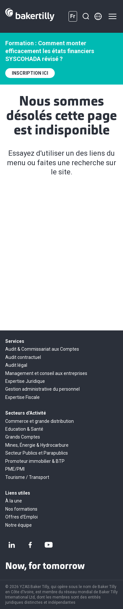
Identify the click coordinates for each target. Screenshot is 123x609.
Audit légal (16, 365)
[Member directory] (98, 16)
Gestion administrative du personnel (42, 389)
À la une (13, 500)
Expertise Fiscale (22, 397)
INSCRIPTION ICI (30, 73)
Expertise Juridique (25, 381)
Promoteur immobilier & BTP (35, 461)
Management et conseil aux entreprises (46, 373)
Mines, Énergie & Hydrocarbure (37, 445)
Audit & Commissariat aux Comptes (42, 349)
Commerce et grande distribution (39, 421)
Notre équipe (18, 525)
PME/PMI (15, 469)
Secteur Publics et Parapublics (36, 453)
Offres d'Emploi (21, 517)
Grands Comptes (22, 437)
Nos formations (21, 509)
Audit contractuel (23, 357)
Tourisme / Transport (27, 477)
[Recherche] (85, 16)
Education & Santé (24, 429)
